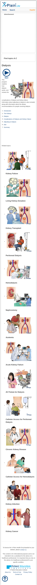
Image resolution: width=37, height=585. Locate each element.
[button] (32, 57)
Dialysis (6, 116)
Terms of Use (17, 572)
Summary (7, 127)
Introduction (7, 111)
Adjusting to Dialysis (10, 122)
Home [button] (4, 10)
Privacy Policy (27, 572)
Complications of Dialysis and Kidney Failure (17, 119)
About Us (8, 572)
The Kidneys (8, 113)
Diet (5, 124)
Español (32, 10)
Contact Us (18, 574)
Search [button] (12, 10)
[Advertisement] (18, 34)
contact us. (23, 549)
